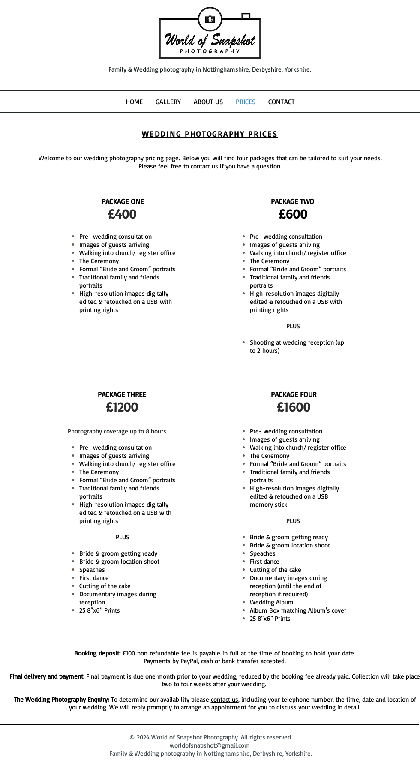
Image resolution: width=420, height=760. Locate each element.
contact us (204, 166)
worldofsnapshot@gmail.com (210, 745)
